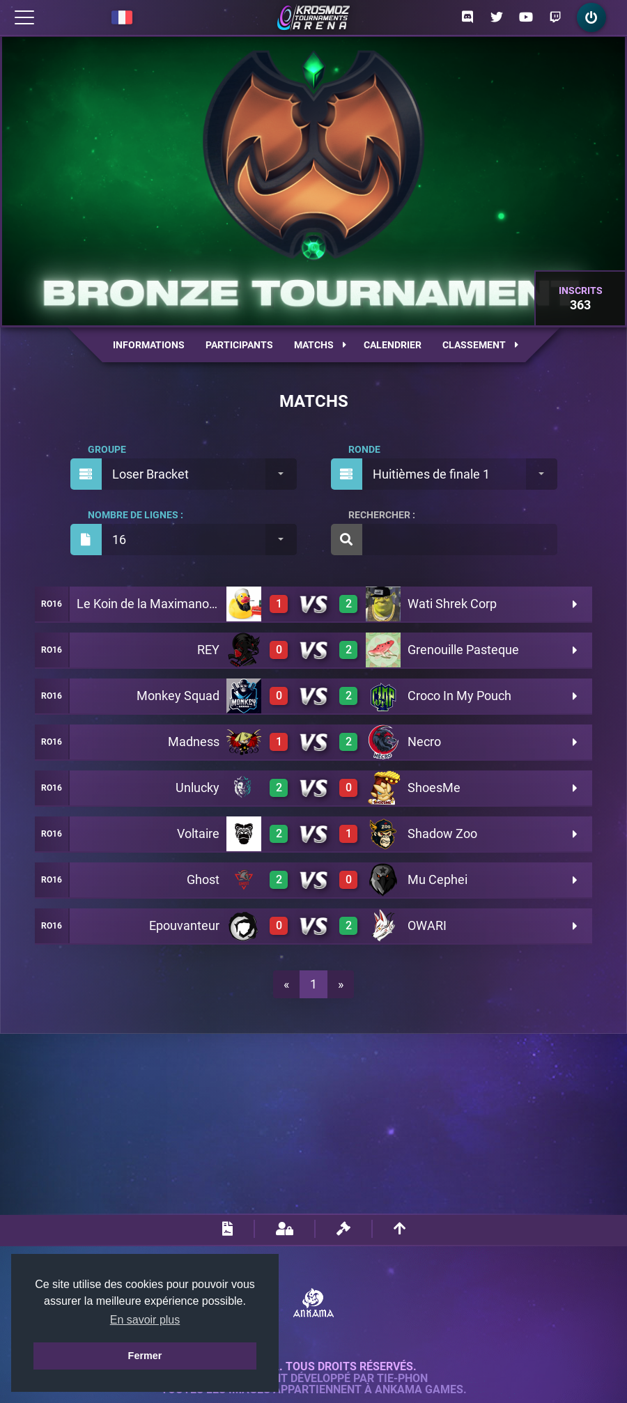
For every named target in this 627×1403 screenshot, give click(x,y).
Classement (480, 344)
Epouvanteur (184, 925)
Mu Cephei (437, 879)
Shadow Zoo (442, 833)
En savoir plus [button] (145, 1320)
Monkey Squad (178, 695)
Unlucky (197, 787)
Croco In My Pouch (459, 695)
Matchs (320, 344)
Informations (149, 344)
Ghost (203, 879)
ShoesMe (434, 787)
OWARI (427, 925)
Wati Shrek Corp (452, 603)
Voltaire (198, 833)
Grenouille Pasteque (463, 649)
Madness (193, 741)
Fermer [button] (145, 1355)
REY (208, 649)
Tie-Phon (402, 1378)
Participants (239, 344)
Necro (424, 741)
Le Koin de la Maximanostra (154, 603)
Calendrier (392, 344)
